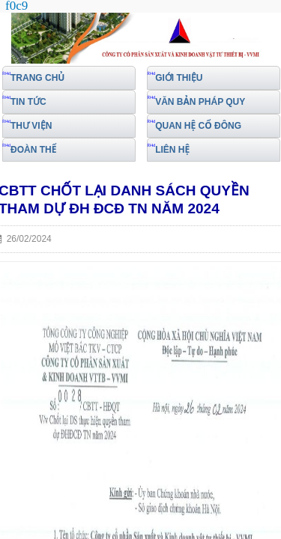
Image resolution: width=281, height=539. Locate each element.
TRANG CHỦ (37, 78)
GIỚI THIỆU (178, 78)
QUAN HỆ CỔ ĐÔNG (198, 126)
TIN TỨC (28, 102)
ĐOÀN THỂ (33, 149)
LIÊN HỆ (172, 149)
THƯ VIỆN (31, 126)
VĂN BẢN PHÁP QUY (200, 102)
